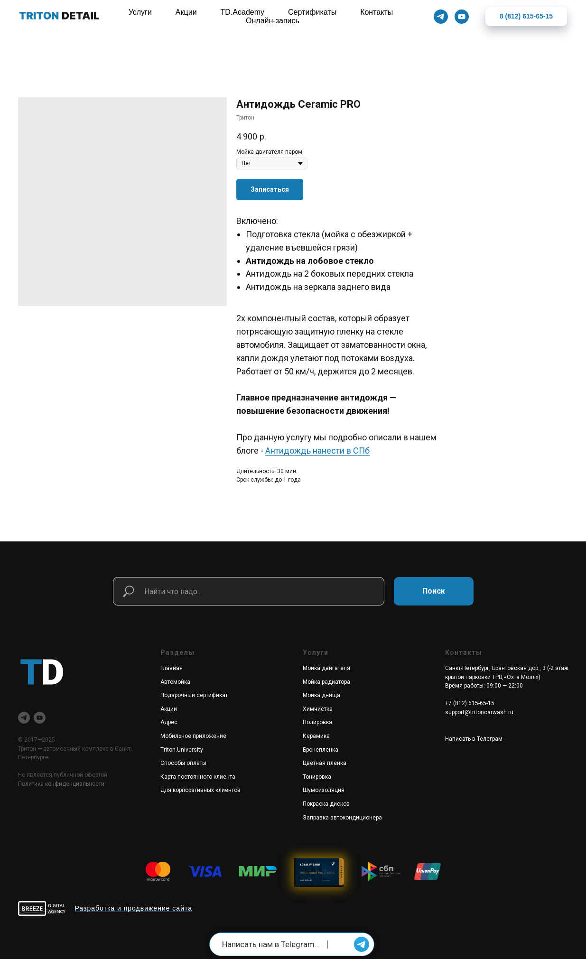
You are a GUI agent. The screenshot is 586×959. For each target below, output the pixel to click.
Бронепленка (320, 749)
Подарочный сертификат (194, 695)
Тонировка (317, 776)
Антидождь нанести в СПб (317, 451)
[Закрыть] (571, 16)
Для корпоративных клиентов (200, 790)
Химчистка (318, 709)
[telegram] (24, 718)
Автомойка (175, 682)
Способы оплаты (183, 763)
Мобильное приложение (193, 736)
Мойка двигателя (326, 668)
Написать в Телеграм (473, 739)
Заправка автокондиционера (342, 817)
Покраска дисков (326, 804)
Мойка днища (321, 695)
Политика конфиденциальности (61, 784)
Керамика (316, 736)
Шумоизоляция (323, 790)
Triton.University (181, 749)
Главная (171, 668)
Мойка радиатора (326, 682)
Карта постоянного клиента (197, 776)
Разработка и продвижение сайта (134, 908)
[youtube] (40, 718)
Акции (168, 709)
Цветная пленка (324, 763)
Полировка (317, 722)
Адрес (168, 722)
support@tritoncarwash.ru (479, 712)
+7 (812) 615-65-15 (469, 703)
